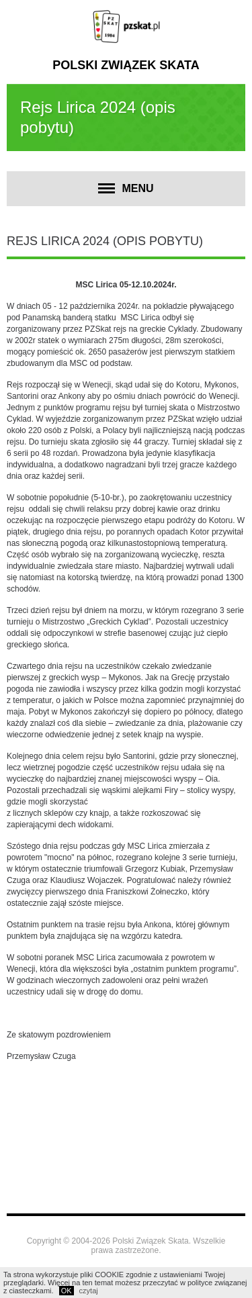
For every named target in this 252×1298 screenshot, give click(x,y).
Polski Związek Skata (125, 65)
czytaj (88, 1291)
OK (66, 1291)
